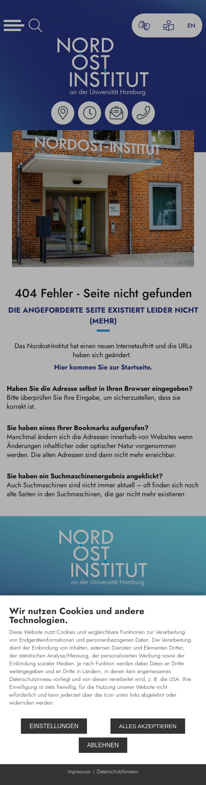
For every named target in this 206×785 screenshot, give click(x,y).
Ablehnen (103, 745)
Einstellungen (53, 726)
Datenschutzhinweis (117, 771)
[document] (103, 662)
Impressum (79, 771)
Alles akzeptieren (148, 726)
